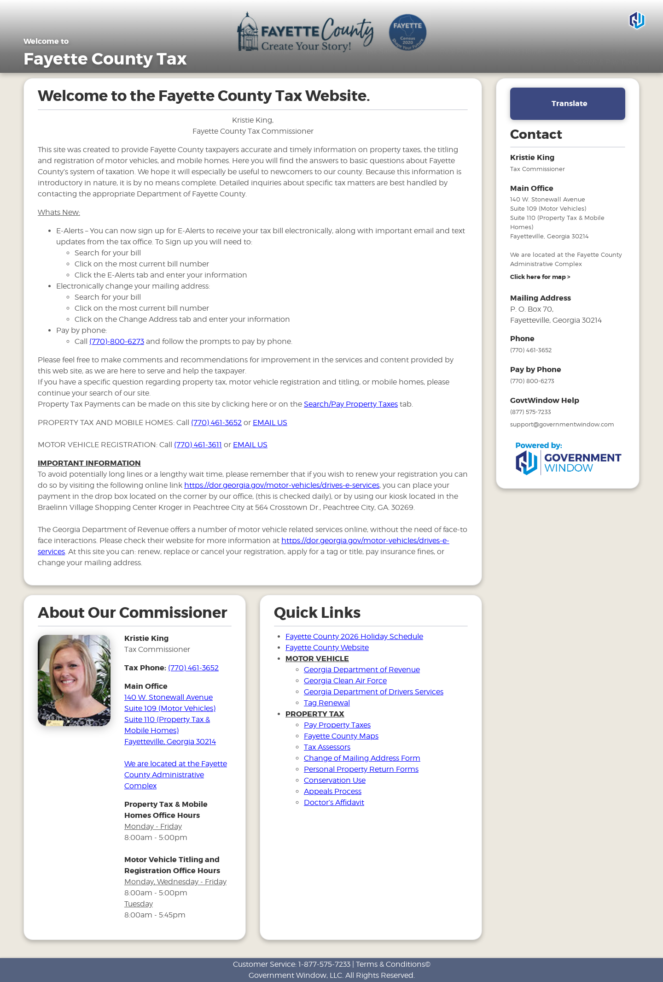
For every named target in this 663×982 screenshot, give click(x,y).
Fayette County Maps (341, 736)
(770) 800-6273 (532, 381)
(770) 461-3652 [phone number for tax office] (193, 667)
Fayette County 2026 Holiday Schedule (354, 636)
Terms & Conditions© (393, 964)
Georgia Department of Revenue (362, 669)
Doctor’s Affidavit (334, 802)
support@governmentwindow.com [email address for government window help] (562, 424)
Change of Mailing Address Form (362, 758)
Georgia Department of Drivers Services (373, 691)
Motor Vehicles (327, 51)
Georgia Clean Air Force (345, 680)
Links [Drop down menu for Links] (626, 51)
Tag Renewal (327, 702)
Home (280, 51)
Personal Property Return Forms (361, 769)
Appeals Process (332, 791)
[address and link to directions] (540, 277)
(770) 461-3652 (216, 422)
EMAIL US (270, 422)
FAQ (418, 51)
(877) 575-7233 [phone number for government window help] (530, 411)
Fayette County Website (327, 647)
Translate (569, 103)
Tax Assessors (327, 747)
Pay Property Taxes (337, 725)
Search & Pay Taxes (606, 62)
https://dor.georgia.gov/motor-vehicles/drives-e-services (281, 485)
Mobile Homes (522, 51)
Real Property (462, 51)
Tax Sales (381, 51)
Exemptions (578, 51)
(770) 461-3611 (198, 444)
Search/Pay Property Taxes (351, 404)
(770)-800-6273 (116, 341)
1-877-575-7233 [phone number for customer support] (324, 964)
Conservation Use (335, 780)
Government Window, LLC (295, 975)
